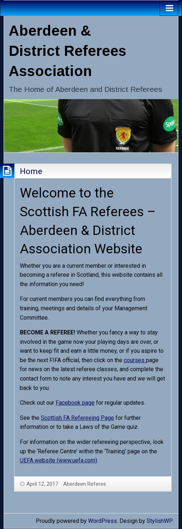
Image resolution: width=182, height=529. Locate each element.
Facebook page (75, 402)
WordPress (102, 520)
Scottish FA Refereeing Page (77, 417)
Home (31, 171)
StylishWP (160, 520)
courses (135, 360)
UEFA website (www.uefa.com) (58, 460)
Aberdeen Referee (84, 484)
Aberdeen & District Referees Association (67, 51)
